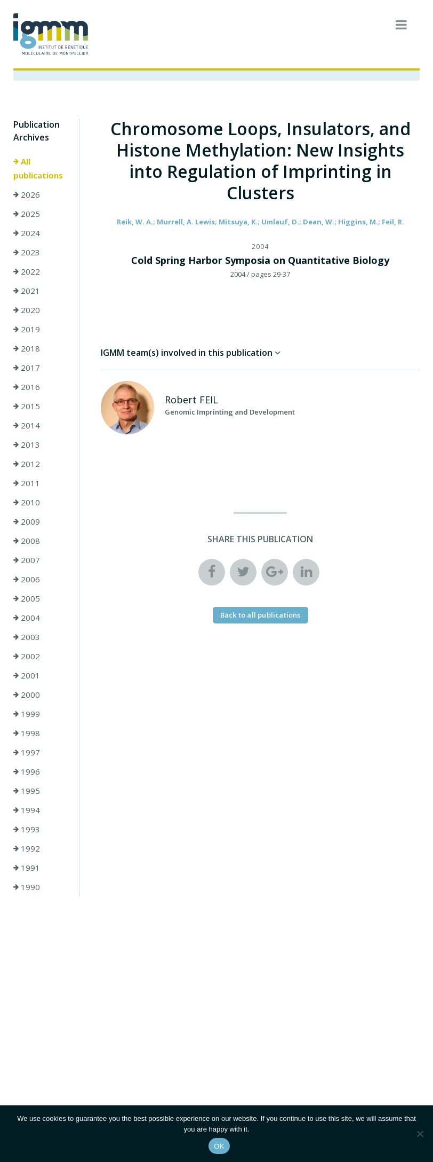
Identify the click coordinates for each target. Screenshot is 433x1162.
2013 (26, 444)
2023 (26, 252)
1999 (26, 713)
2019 (26, 329)
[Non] (419, 1133)
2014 (26, 425)
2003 (26, 636)
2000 (26, 694)
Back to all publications (260, 615)
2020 (26, 310)
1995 (26, 790)
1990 (26, 887)
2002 (26, 656)
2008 (26, 540)
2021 (26, 290)
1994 (26, 810)
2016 (26, 386)
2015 (26, 406)
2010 (26, 502)
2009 (26, 521)
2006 (26, 579)
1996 (26, 771)
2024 (26, 233)
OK (219, 1146)
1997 (26, 752)
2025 (26, 213)
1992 (26, 848)
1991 (26, 867)
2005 (26, 598)
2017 (26, 367)
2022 (26, 271)
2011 (26, 483)
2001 (26, 675)
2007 (26, 560)
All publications (38, 168)
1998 (26, 733)
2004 (26, 617)
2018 (26, 348)
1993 (26, 829)
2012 (26, 463)
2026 (26, 194)
